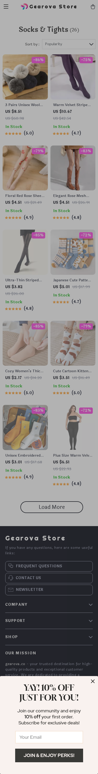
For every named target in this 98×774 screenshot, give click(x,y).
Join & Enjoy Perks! (49, 755)
